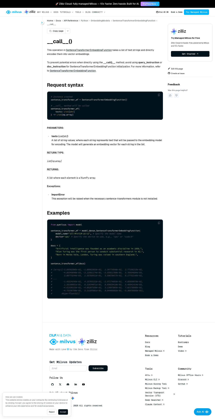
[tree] (21, 89)
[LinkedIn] (76, 384)
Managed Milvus (155, 351)
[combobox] (24, 21)
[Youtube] (83, 384)
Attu (149, 375)
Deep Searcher (154, 400)
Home (50, 20)
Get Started (190, 54)
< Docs (11, 21)
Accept (63, 412)
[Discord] (68, 384)
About (13, 32)
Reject (51, 412)
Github (183, 383)
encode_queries (24, 123)
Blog (88, 12)
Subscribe (98, 368)
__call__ (20, 113)
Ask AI (203, 412)
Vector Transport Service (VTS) (160, 394)
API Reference (71, 20)
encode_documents (26, 118)
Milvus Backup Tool (157, 388)
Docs (56, 12)
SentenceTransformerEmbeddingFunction (27, 107)
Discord (183, 379)
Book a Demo (176, 12)
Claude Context (155, 404)
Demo (180, 346)
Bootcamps (183, 342)
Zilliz (93, 349)
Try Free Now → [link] (150, 4)
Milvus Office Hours (190, 375)
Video (182, 351)
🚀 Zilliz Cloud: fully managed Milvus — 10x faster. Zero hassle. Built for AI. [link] (97, 3)
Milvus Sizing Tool (156, 383)
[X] (60, 384)
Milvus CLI (152, 379)
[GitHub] (52, 384)
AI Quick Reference (156, 359)
